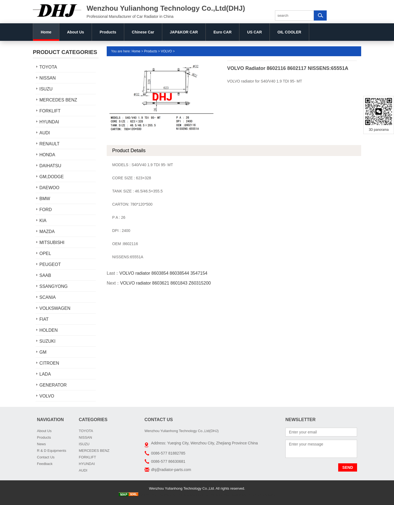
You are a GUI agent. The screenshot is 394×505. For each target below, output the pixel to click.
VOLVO (46, 396)
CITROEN (49, 363)
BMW (44, 198)
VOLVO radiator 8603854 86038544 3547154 (163, 273)
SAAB (45, 275)
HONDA (47, 154)
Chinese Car (143, 32)
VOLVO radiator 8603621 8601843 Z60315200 (165, 283)
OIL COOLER (289, 32)
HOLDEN (48, 330)
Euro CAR (222, 32)
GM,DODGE (51, 176)
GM (43, 352)
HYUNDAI (49, 122)
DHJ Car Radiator (261, 495)
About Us (75, 32)
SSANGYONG (53, 286)
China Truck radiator (156, 495)
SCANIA (47, 297)
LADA (45, 374)
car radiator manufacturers (225, 495)
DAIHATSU (50, 165)
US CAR (254, 32)
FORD (45, 209)
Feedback (45, 464)
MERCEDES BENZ (58, 100)
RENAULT (49, 143)
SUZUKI (47, 341)
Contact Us (45, 457)
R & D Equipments (51, 451)
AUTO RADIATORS (188, 495)
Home (46, 32)
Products (108, 32)
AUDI (44, 132)
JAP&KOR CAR (184, 32)
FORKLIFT (49, 111)
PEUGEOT (50, 264)
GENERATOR (53, 385)
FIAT (43, 319)
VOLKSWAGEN (54, 308)
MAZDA (47, 231)
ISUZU (46, 89)
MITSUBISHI (52, 242)
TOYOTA (48, 67)
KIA (43, 220)
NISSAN (47, 78)
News (41, 444)
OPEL (45, 253)
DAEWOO (49, 187)
